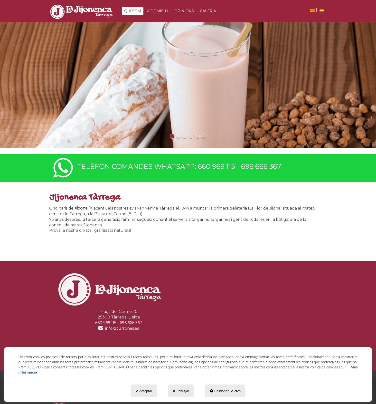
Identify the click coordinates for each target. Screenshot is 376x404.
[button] (81, 11)
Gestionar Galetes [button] (225, 391)
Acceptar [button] (143, 391)
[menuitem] (312, 10)
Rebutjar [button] (181, 391)
